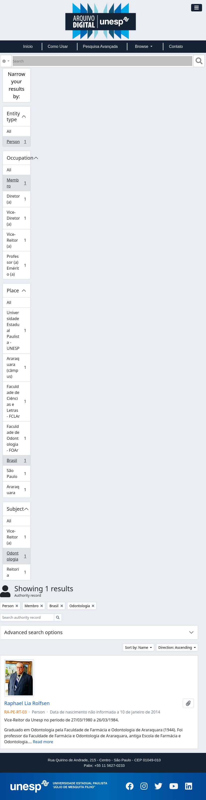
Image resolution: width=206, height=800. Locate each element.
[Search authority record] (27, 617)
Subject (15, 508)
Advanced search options (33, 632)
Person (16, 143)
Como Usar (58, 46)
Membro (16, 183)
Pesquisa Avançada (100, 46)
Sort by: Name (137, 647)
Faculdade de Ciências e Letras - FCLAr (16, 401)
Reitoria (16, 572)
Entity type (13, 116)
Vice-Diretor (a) (16, 218)
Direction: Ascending (175, 647)
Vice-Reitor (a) (16, 240)
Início (28, 46)
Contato (176, 46)
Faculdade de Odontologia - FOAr (16, 438)
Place (13, 290)
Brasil (16, 461)
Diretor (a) (16, 199)
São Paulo (16, 473)
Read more (43, 741)
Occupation (18, 157)
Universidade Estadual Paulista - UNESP (16, 330)
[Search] (102, 61)
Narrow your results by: (16, 85)
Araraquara (16, 489)
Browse (142, 46)
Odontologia (16, 556)
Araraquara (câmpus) (16, 367)
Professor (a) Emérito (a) (16, 265)
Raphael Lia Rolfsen (27, 703)
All (9, 131)
